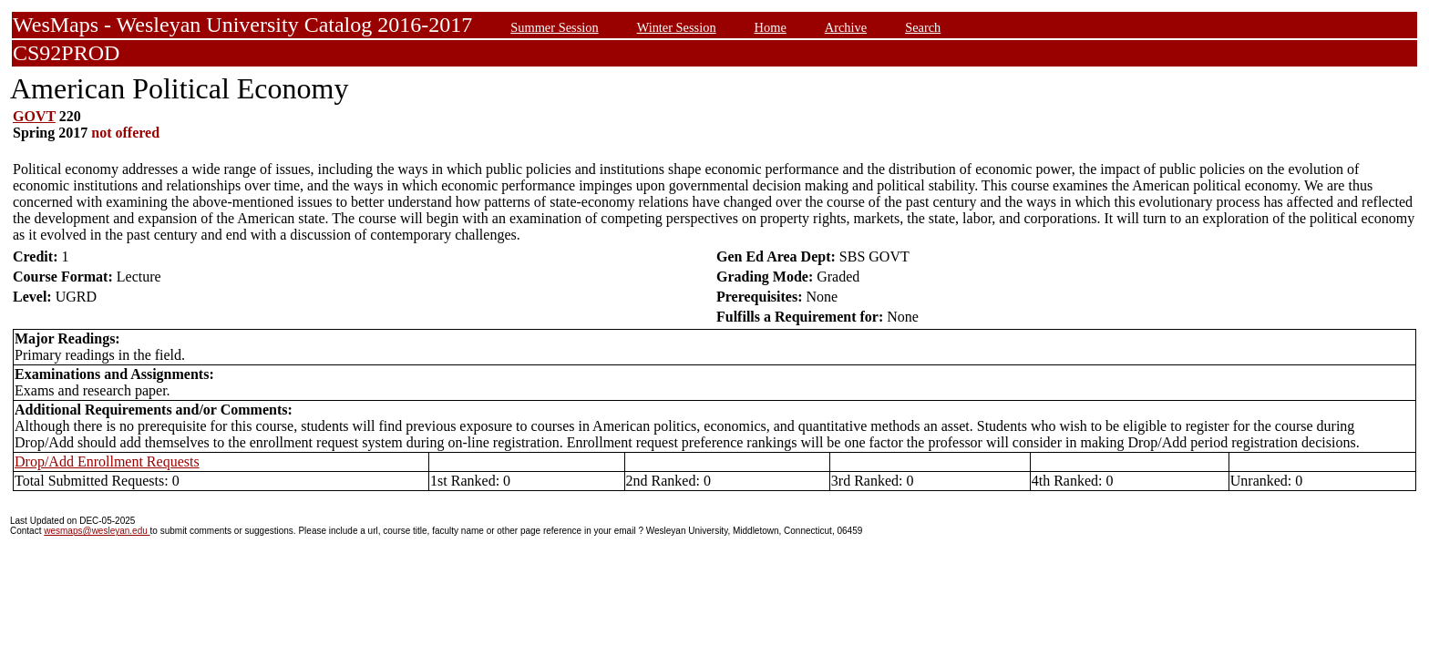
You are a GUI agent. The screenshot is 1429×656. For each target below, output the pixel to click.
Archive (846, 27)
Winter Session (676, 27)
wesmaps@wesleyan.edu (96, 531)
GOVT (34, 116)
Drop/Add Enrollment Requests (107, 461)
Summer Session (554, 27)
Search (923, 27)
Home (770, 27)
